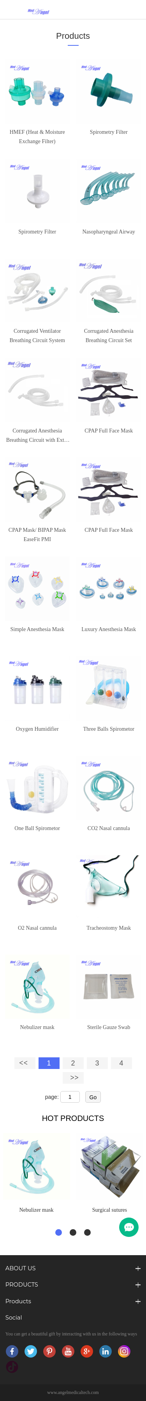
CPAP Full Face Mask (108, 431)
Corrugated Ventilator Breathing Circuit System (37, 335)
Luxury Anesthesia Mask (108, 629)
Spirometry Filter (109, 132)
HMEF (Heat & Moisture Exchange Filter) (37, 136)
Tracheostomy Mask (108, 928)
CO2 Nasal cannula (109, 828)
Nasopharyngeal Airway (108, 232)
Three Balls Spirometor (108, 729)
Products (73, 36)
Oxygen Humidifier (37, 729)
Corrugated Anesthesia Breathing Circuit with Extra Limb (37, 436)
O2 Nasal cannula (37, 928)
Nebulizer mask (37, 1027)
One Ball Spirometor (37, 828)
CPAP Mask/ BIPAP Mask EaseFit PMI (37, 534)
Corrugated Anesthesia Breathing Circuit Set (109, 335)
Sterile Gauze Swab (108, 1027)
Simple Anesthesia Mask (37, 629)
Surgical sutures (109, 1210)
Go (93, 1097)
